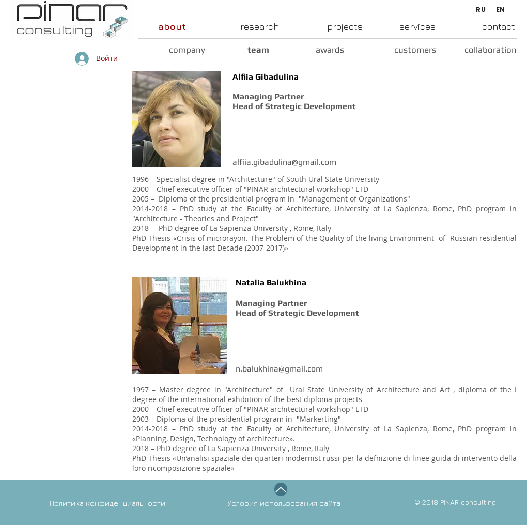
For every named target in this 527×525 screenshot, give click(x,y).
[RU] (481, 10)
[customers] (390, 50)
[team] (237, 50)
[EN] (500, 10)
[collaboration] (476, 50)
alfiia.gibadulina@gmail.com (284, 162)
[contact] (475, 26)
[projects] (321, 26)
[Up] (280, 489)
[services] (399, 26)
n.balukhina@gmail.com (279, 369)
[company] (168, 50)
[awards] (306, 50)
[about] (161, 26)
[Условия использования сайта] (311, 503)
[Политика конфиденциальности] (129, 503)
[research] (232, 26)
